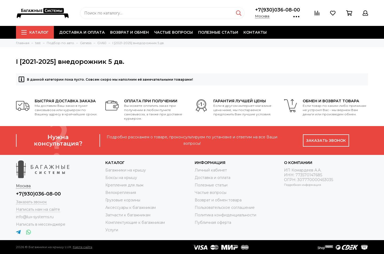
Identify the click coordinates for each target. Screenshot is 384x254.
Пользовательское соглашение (225, 207)
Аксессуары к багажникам (130, 207)
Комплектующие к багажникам (135, 222)
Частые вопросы (173, 32)
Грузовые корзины (122, 200)
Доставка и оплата (82, 32)
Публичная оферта (213, 222)
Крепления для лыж (124, 185)
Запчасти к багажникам (127, 215)
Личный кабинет (211, 170)
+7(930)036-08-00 (277, 10)
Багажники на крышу (125, 170)
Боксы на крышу (121, 177)
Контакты (255, 32)
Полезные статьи (218, 32)
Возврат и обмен (129, 32)
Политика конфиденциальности (225, 215)
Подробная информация (302, 185)
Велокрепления (120, 192)
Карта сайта (82, 247)
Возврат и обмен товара (218, 200)
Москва (262, 16)
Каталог (35, 32)
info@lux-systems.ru (35, 216)
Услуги (111, 230)
